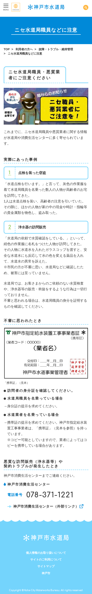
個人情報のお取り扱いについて (46, 552)
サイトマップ (46, 566)
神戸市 (46, 573)
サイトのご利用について (46, 559)
